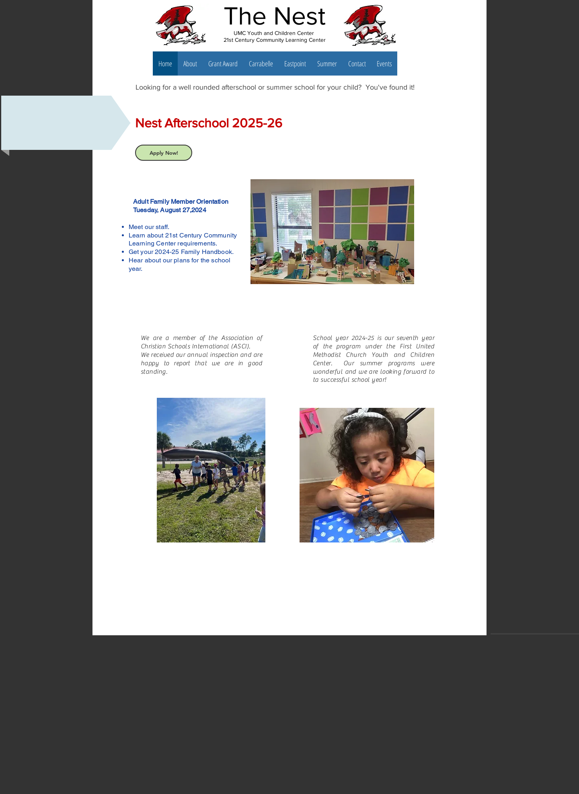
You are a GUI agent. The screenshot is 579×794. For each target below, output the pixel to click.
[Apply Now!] (163, 153)
